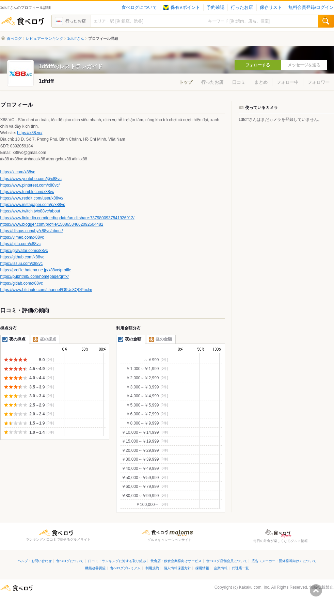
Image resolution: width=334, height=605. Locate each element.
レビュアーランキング (44, 38)
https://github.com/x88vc (22, 257)
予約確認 (215, 7)
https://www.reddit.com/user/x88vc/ (31, 198)
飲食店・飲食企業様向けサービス (176, 561)
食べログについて (139, 7)
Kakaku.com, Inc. (254, 587)
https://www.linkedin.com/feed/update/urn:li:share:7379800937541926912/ (67, 218)
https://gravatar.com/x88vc (24, 250)
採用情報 (202, 568)
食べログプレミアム (125, 568)
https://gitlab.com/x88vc (21, 283)
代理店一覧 (240, 568)
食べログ (22, 21)
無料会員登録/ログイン (311, 7)
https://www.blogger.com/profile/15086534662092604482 (52, 224)
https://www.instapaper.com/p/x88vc (32, 204)
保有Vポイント (181, 7)
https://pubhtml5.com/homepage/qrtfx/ (34, 276)
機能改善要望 (95, 568)
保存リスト (271, 7)
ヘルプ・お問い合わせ (35, 561)
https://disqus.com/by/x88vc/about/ (31, 230)
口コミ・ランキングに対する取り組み (117, 561)
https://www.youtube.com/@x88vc (31, 178)
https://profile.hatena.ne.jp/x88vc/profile (35, 270)
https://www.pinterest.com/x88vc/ (30, 185)
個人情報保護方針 (177, 568)
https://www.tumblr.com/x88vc (27, 191)
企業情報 (220, 568)
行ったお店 (242, 7)
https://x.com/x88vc (17, 172)
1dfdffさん (75, 38)
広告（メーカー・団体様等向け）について (284, 561)
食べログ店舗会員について (226, 561)
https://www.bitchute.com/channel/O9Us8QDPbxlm (46, 289)
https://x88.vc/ (29, 132)
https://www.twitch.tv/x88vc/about (30, 211)
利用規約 (152, 568)
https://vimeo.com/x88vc (22, 237)
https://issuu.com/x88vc (21, 263)
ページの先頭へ (316, 590)
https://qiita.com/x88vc (20, 243)
